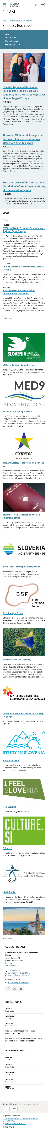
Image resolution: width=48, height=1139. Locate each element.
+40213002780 (14, 971)
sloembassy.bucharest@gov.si (19, 973)
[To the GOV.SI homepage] (13, 8)
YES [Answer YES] (6, 1108)
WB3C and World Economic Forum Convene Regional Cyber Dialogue (24, 230)
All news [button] (8, 318)
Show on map (10, 966)
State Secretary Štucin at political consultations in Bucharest (19, 292)
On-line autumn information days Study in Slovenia (23, 268)
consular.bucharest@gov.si (18, 982)
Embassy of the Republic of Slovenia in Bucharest (20, 1118)
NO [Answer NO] (14, 1108)
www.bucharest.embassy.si (18, 975)
